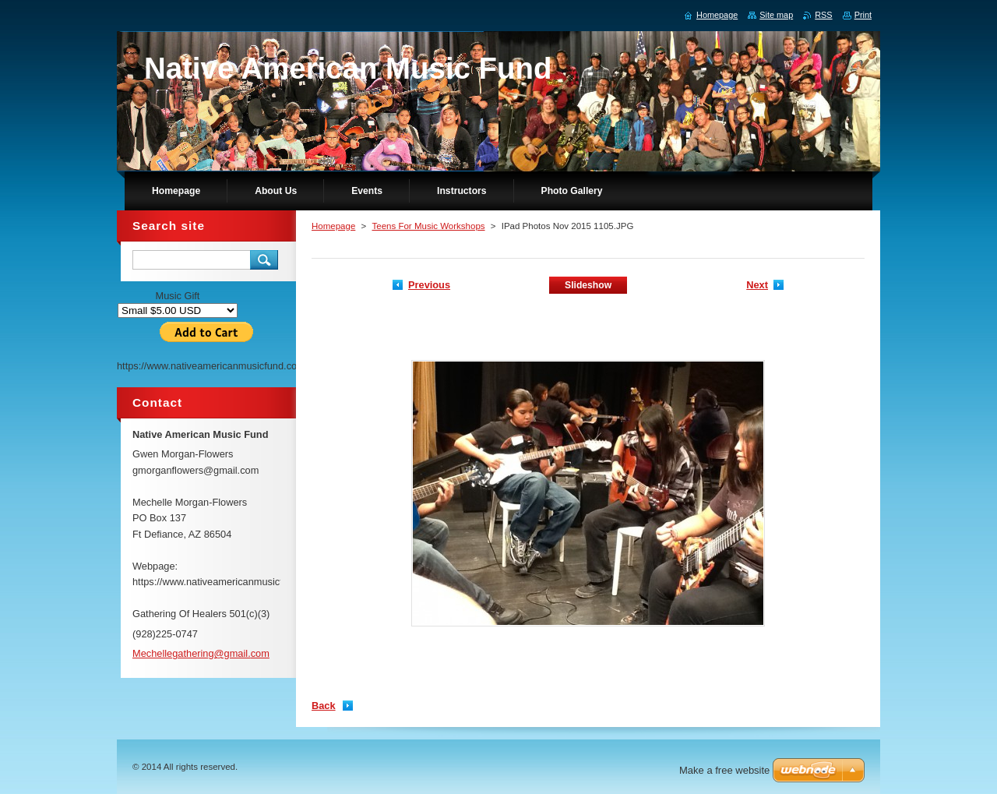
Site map (776, 14)
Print (863, 14)
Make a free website (724, 770)
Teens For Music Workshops (428, 226)
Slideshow (588, 285)
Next (757, 285)
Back (324, 705)
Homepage (333, 226)
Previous (429, 285)
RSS (823, 14)
